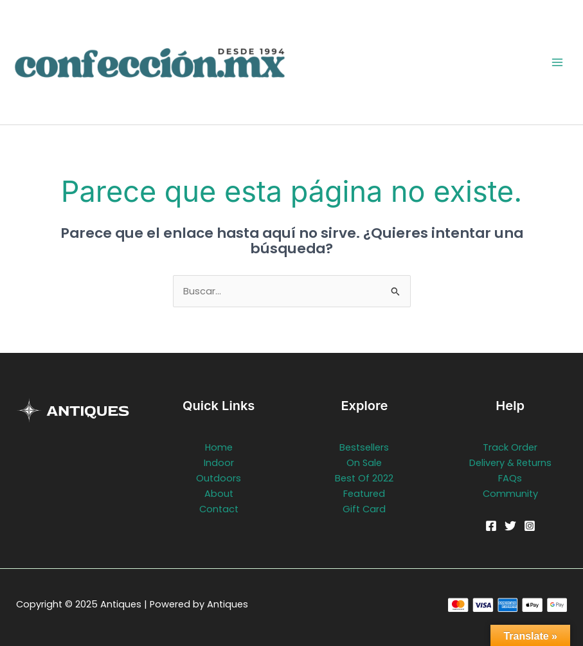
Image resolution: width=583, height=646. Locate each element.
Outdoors (218, 478)
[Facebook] (491, 526)
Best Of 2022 (364, 478)
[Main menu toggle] (557, 62)
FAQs (510, 478)
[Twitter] (510, 526)
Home (219, 447)
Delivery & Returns (510, 462)
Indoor (219, 462)
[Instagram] (529, 526)
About (218, 493)
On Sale (364, 462)
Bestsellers (364, 447)
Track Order (510, 447)
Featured (364, 493)
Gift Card (364, 509)
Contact (218, 509)
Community (510, 493)
